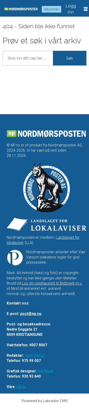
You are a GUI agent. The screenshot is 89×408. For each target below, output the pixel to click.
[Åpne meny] (85, 9)
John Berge (35, 355)
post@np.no (31, 313)
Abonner (51, 9)
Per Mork (45, 371)
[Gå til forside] (21, 9)
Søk (69, 58)
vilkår (20, 387)
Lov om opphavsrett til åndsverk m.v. (52, 283)
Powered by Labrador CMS (44, 401)
